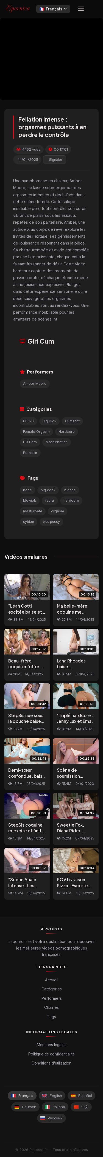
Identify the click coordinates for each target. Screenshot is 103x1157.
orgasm (57, 511)
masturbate (32, 511)
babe (27, 490)
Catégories (51, 989)
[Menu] (81, 8)
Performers (51, 998)
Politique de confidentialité (51, 1054)
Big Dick (49, 421)
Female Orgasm (36, 431)
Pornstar (30, 453)
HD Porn (30, 442)
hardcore (71, 500)
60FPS (28, 421)
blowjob (29, 500)
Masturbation (57, 442)
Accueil (51, 980)
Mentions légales (51, 1045)
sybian (28, 521)
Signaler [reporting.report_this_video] (55, 160)
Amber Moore (34, 383)
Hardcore (67, 431)
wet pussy (51, 521)
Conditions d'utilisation (51, 1063)
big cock (48, 490)
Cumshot (72, 421)
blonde (70, 490)
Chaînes (51, 1007)
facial (50, 500)
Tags (51, 1016)
